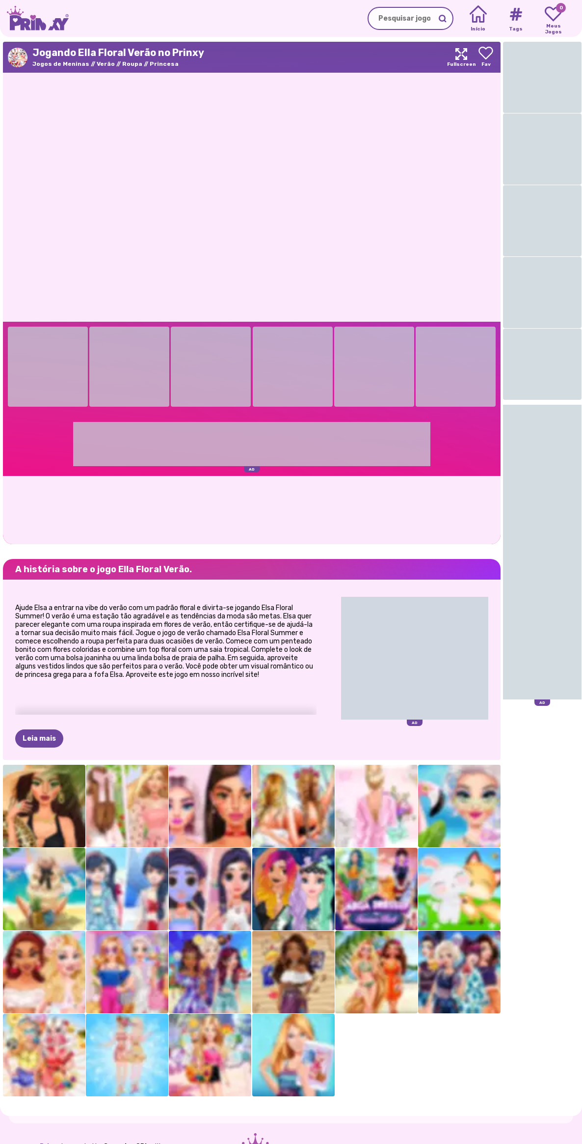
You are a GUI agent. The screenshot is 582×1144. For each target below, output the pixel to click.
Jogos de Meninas (60, 63)
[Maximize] (461, 57)
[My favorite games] (553, 18)
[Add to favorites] (485, 57)
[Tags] (515, 18)
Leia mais (39, 738)
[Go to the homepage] (34, 18)
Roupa (132, 63)
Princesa (164, 63)
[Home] (478, 18)
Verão (106, 63)
